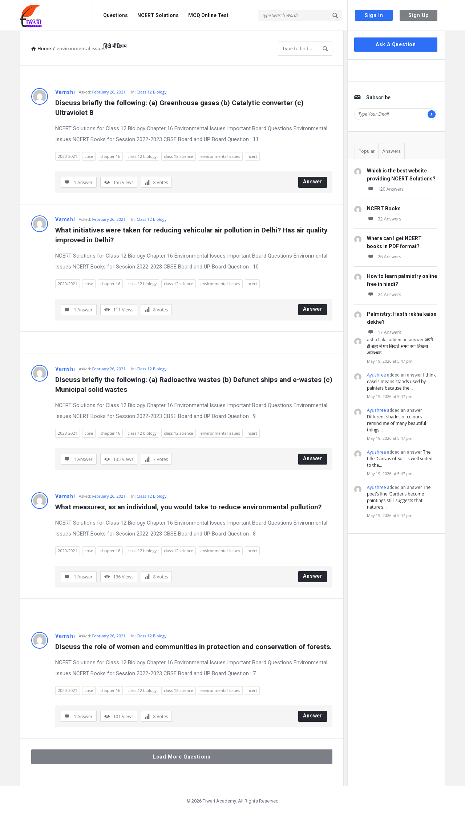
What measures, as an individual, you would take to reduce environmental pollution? (188, 507)
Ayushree (376, 375)
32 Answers (384, 219)
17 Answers (384, 332)
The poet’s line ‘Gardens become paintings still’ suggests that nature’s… (398, 497)
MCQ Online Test (208, 15)
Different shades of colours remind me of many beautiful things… (396, 423)
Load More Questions (182, 757)
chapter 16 (110, 156)
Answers (391, 151)
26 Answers (384, 257)
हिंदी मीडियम (114, 46)
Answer (313, 181)
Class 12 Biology (151, 92)
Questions (115, 15)
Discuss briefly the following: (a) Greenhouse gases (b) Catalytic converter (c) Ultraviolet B (180, 108)
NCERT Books (384, 208)
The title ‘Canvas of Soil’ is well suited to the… (400, 458)
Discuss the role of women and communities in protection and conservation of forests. (193, 646)
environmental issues (220, 156)
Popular (367, 151)
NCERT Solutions (158, 15)
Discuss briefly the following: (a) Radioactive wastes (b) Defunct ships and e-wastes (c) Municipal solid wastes (193, 384)
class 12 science (178, 156)
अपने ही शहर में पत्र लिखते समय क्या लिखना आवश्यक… (400, 346)
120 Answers (385, 189)
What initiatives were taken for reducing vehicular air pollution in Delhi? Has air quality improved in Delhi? (192, 235)
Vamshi (65, 92)
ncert (252, 156)
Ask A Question (396, 44)
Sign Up (418, 15)
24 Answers (384, 294)
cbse (89, 156)
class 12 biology (142, 156)
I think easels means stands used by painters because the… (401, 381)
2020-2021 (67, 156)
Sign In (374, 15)
